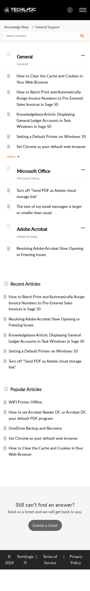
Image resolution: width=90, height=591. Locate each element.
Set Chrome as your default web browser (51, 146)
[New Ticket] (45, 525)
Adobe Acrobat (32, 229)
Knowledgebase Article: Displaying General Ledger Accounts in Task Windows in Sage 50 (46, 120)
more (13, 156)
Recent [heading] (25, 284)
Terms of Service (50, 559)
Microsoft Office (33, 171)
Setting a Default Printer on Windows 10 (51, 136)
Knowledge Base (16, 27)
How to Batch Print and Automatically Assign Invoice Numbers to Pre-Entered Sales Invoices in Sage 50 (50, 98)
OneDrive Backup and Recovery (35, 428)
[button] (70, 10)
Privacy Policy (76, 559)
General (24, 57)
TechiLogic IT (25, 559)
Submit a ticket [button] (45, 525)
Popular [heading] (26, 389)
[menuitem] (70, 10)
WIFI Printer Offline (25, 402)
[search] (45, 35)
